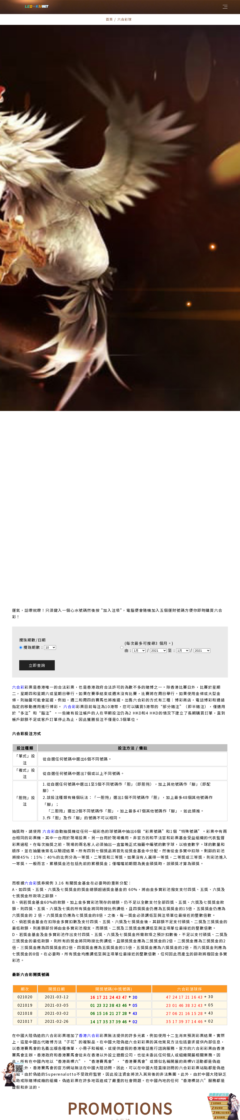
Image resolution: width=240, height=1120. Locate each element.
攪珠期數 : (33, 588)
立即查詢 (37, 606)
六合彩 (18, 628)
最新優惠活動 (135, 1075)
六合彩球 (105, 1075)
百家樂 (162, 1075)
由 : (129, 591)
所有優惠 (79, 1075)
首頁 (109, 19)
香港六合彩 (89, 976)
